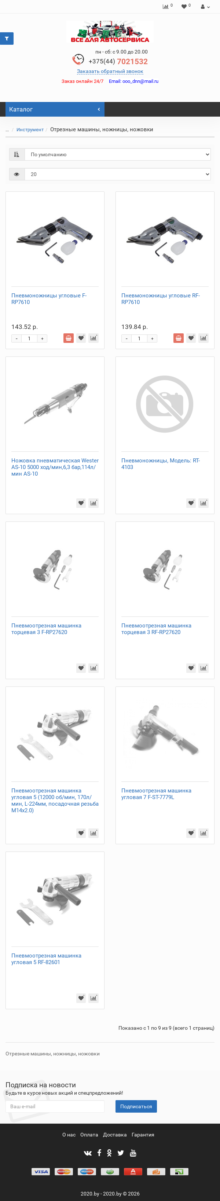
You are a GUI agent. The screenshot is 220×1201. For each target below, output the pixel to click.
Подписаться (136, 1106)
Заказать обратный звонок (110, 71)
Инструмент (30, 129)
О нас (69, 1135)
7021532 (118, 61)
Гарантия (143, 1135)
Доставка (115, 1135)
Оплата (89, 1135)
